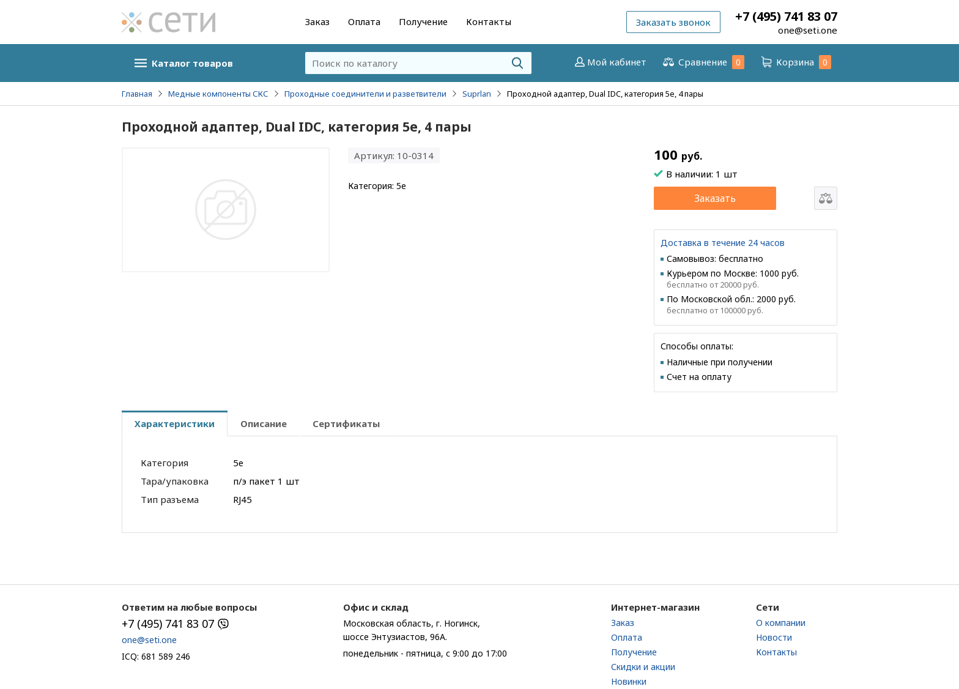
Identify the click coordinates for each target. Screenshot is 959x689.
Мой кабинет (609, 61)
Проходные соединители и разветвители (365, 93)
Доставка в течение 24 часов (723, 242)
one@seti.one (807, 30)
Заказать (715, 198)
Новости (774, 637)
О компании (780, 622)
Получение (423, 21)
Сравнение (702, 62)
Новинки (628, 681)
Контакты (488, 21)
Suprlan (476, 93)
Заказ (317, 21)
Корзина (795, 62)
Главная (137, 93)
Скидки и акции (643, 666)
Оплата (364, 21)
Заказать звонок (673, 22)
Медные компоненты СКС (218, 93)
